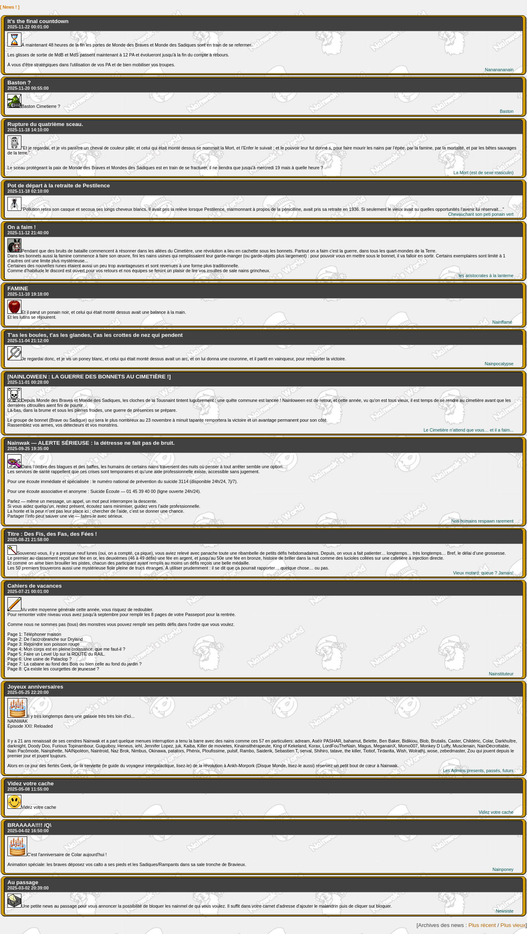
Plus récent (482, 925)
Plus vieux (513, 925)
